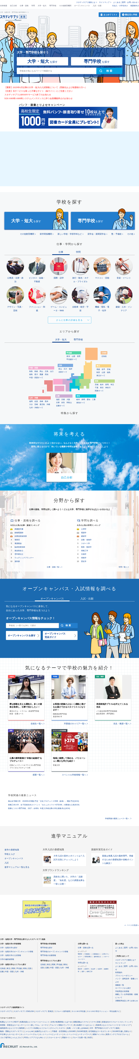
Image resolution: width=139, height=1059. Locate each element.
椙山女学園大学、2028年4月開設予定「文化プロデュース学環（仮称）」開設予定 (43, 801)
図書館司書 (19, 529)
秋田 (98, 372)
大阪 (68, 399)
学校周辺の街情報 (122, 991)
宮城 (108, 369)
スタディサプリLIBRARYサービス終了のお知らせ (27, 94)
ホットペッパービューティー (50, 1034)
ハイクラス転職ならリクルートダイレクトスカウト (46, 1028)
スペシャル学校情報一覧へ (74, 775)
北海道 (104, 356)
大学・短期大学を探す (9, 948)
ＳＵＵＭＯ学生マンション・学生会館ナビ (103, 1011)
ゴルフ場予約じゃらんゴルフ (11, 1038)
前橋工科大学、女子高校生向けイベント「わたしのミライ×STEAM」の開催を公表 (44, 805)
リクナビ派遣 (95, 1022)
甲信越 (19, 968)
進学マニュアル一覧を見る (17, 867)
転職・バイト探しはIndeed (77, 1028)
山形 (103, 372)
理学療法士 (19, 554)
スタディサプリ (6, 1011)
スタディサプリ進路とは (85, 2)
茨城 (96, 385)
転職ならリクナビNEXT (9, 1022)
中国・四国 (9, 972)
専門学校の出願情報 (48, 955)
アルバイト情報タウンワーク (61, 1025)
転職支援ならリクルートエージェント (34, 1022)
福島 (108, 372)
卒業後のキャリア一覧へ (75, 723)
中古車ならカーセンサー (9, 1034)
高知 (46, 374)
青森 (98, 369)
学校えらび (9, 854)
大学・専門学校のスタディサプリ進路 (104, 1028)
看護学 (83, 533)
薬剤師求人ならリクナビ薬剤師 (12, 1028)
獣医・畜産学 (86, 547)
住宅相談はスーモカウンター (100, 1031)
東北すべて (100, 376)
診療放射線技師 (21, 536)
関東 (13, 968)
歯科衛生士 (97, 956)
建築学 (83, 536)
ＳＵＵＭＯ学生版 (78, 1011)
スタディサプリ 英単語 (44, 1011)
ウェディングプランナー (24, 558)
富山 (60, 369)
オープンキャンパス (82, 6)
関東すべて (99, 391)
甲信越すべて (72, 359)
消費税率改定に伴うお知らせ (126, 1001)
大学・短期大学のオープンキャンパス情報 (16, 952)
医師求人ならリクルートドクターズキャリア (113, 1025)
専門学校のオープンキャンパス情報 (54, 952)
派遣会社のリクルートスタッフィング (116, 1022)
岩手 (103, 369)
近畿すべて (60, 406)
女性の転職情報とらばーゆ (61, 1022)
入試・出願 (97, 6)
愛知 (88, 399)
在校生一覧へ (37, 723)
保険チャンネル (99, 1034)
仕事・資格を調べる (85, 948)
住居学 (100, 969)
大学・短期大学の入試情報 (10, 955)
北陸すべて (62, 372)
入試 (6, 863)
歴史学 (83, 561)
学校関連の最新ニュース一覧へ (117, 819)
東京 (102, 388)
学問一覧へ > (124, 567)
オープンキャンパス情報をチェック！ (30, 618)
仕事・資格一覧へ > (54, 567)
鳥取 (31, 371)
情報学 (83, 558)
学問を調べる (83, 963)
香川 (36, 374)
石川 (65, 369)
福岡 (31, 401)
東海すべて (80, 403)
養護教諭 (18, 543)
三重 (93, 399)
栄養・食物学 (86, 540)
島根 (36, 371)
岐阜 (78, 399)
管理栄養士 (88, 956)
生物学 (83, 554)
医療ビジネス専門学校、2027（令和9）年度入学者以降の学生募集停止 (39, 808)
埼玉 (112, 385)
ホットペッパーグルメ (29, 1034)
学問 (33, 6)
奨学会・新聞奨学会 (97, 234)
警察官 (17, 540)
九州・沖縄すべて (36, 408)
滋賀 (58, 399)
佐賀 (36, 401)
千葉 (96, 388)
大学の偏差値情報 (7, 959)
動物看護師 (19, 533)
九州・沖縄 (19, 972)
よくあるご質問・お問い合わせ (125, 2)
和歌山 (69, 403)
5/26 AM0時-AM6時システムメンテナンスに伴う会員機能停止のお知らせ (38, 98)
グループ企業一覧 (79, 1038)
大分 (31, 404)
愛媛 (41, 374)
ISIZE (90, 1038)
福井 (70, 369)
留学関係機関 (46, 234)
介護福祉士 (96, 954)
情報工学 (84, 551)
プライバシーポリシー (124, 976)
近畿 (2, 972)
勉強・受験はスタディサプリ (11, 1031)
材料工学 (89, 971)
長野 (78, 356)
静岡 (83, 399)
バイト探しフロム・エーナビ (37, 1025)
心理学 (83, 529)
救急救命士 (19, 551)
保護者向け (134, 6)
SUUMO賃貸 (82, 1031)
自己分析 (13, 6)
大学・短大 (42, 6)
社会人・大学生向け (120, 6)
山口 (52, 371)
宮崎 (36, 404)
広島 (46, 371)
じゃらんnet (28, 1031)
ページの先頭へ (133, 925)
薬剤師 (17, 561)
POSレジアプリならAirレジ (34, 1038)
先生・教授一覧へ (121, 723)
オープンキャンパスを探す (22, 635)
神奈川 (108, 388)
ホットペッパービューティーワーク (77, 1034)
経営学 (86, 969)
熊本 (46, 401)
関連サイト (66, 1038)
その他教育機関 (65, 6)
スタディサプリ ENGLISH (24, 1011)
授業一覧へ (38, 775)
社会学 (93, 969)
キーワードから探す (123, 988)
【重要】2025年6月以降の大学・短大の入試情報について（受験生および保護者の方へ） (45, 87)
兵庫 (58, 403)
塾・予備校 (116, 234)
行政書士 (87, 954)
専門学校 (52, 6)
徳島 (31, 374)
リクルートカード (54, 1038)
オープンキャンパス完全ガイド (55, 635)
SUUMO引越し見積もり (121, 1031)
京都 (63, 399)
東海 (25, 968)
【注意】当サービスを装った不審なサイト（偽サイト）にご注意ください (38, 91)
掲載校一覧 (119, 985)
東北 (8, 968)
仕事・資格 (24, 6)
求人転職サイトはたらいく (84, 1025)
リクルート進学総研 (62, 1011)
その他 (130, 234)
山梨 (73, 356)
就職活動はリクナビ (81, 1022)
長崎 (41, 401)
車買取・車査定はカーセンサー (12, 1025)
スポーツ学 (85, 543)
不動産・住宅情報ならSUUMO (64, 1031)
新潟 (68, 356)
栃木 (102, 385)
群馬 (107, 385)
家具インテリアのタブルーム (117, 1034)
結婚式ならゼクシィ (42, 1031)
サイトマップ (104, 2)
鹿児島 (42, 404)
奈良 (63, 403)
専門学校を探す (46, 948)
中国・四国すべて (36, 378)
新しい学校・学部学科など (70, 234)
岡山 (41, 371)
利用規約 (118, 972)
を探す (42, 61)
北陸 (29, 968)
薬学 (83, 971)
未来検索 (3, 6)
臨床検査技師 (20, 547)
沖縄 (48, 404)
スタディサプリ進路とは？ (125, 960)
